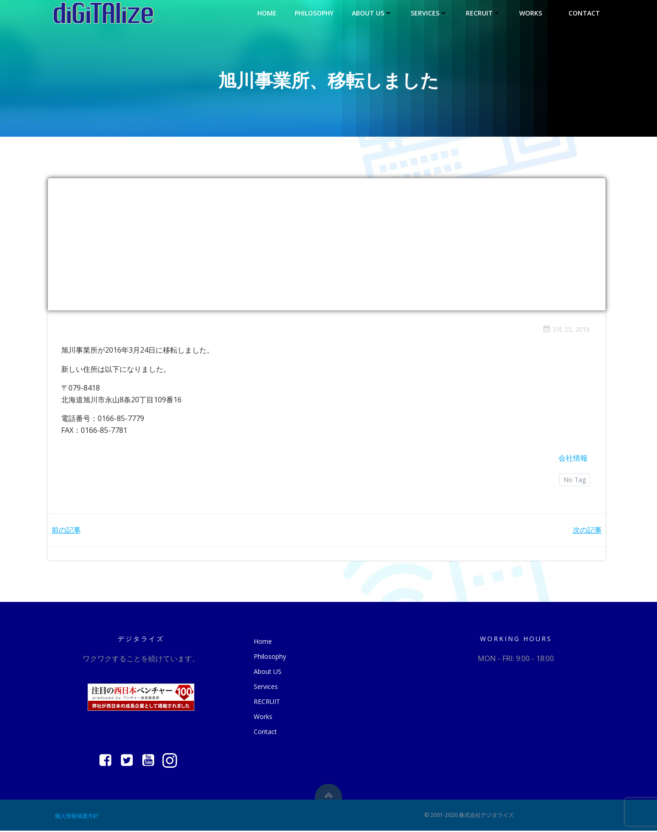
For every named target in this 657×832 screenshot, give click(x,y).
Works (535, 12)
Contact (584, 12)
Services (429, 12)
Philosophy (314, 12)
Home (267, 12)
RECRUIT (483, 12)
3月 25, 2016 (565, 329)
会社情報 (572, 458)
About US (372, 12)
